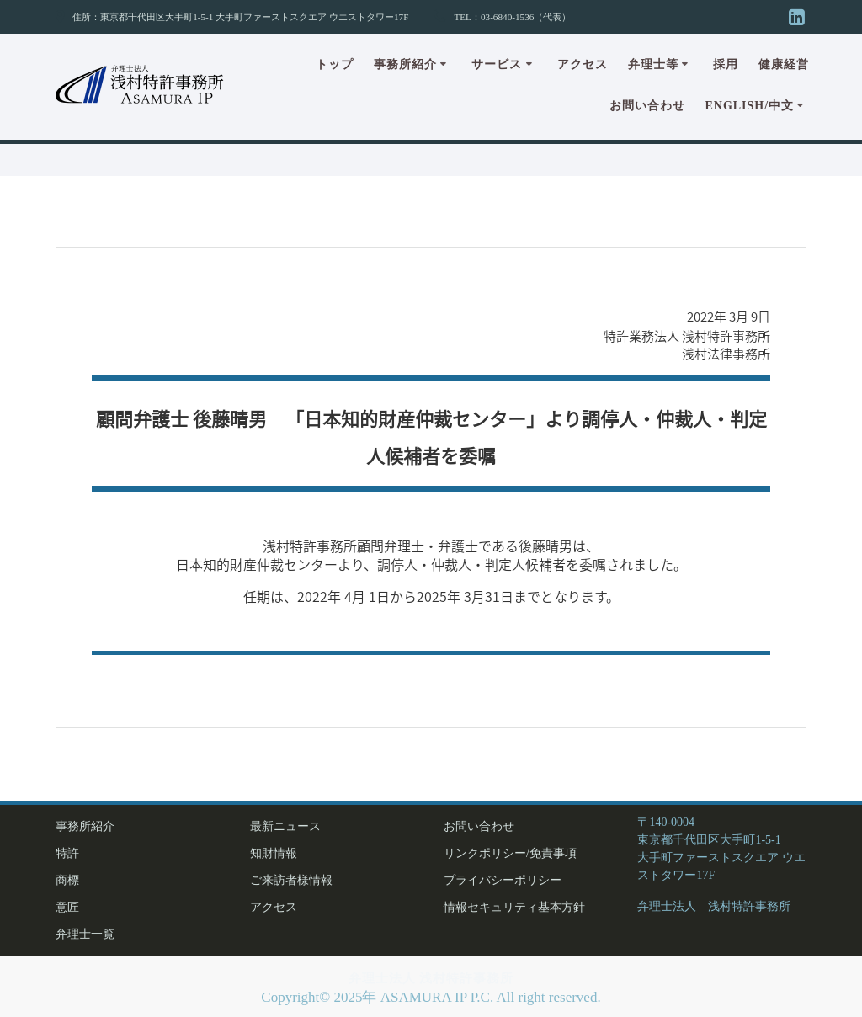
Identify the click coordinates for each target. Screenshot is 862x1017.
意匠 (67, 907)
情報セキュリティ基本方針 (514, 907)
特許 (67, 853)
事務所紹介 (405, 64)
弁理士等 (653, 64)
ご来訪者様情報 (291, 880)
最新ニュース (285, 826)
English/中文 (749, 105)
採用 (725, 64)
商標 (67, 880)
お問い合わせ (647, 105)
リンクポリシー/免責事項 (510, 853)
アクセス (582, 64)
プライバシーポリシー (502, 880)
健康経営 (783, 64)
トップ (335, 64)
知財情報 (273, 853)
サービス (496, 64)
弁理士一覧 (85, 934)
